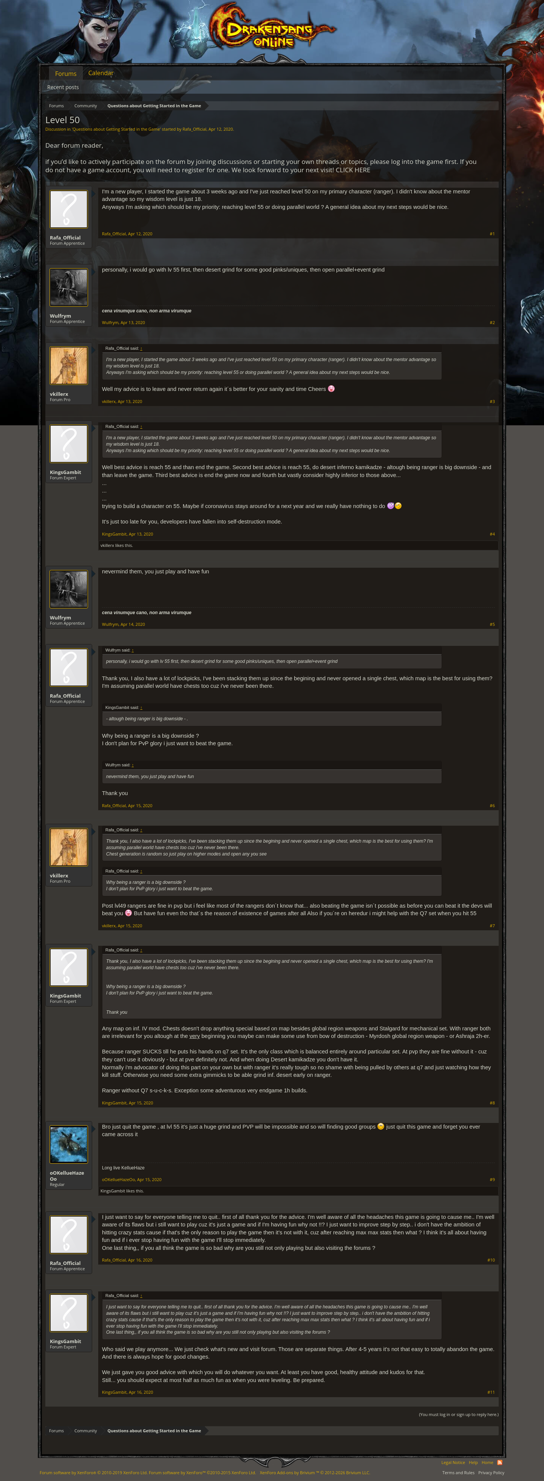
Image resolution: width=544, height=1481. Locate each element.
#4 (492, 534)
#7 (492, 925)
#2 (492, 322)
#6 (492, 805)
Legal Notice (453, 1462)
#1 (492, 233)
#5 (492, 624)
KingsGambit (65, 472)
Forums (66, 73)
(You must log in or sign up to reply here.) (459, 1414)
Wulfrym (60, 316)
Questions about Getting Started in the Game (116, 129)
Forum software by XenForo (94, 1472)
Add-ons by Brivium (315, 1472)
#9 (492, 1179)
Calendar (101, 73)
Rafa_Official (194, 129)
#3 (492, 401)
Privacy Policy (491, 1472)
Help (473, 1462)
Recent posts (63, 87)
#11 (491, 1392)
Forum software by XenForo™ (202, 1472)
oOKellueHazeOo (67, 1176)
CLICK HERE (353, 169)
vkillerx (59, 394)
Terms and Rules (458, 1472)
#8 (492, 1103)
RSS (499, 1462)
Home (487, 1462)
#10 (491, 1260)
